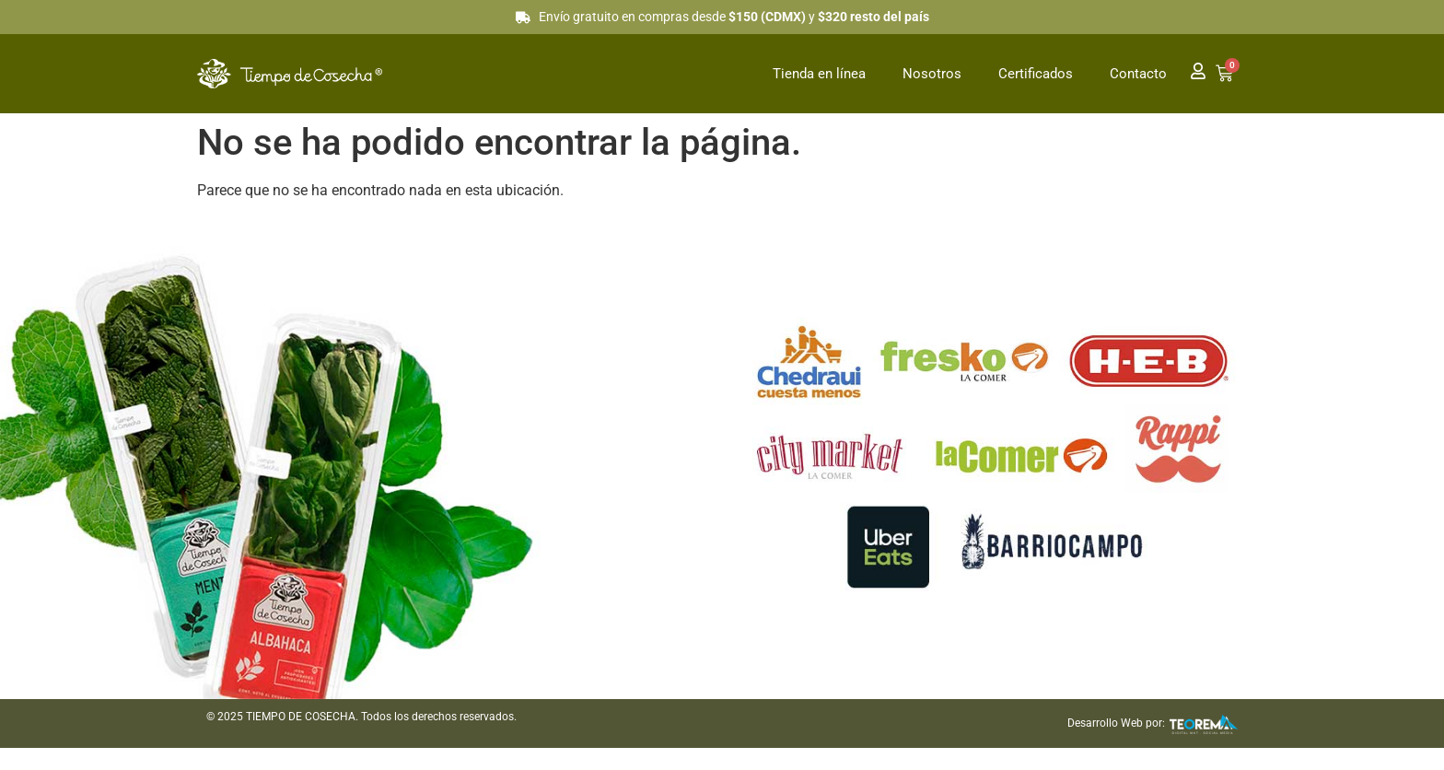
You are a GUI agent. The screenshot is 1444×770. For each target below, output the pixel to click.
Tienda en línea (819, 73)
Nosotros (931, 73)
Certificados (1035, 73)
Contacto (1138, 73)
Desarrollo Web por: (1116, 723)
